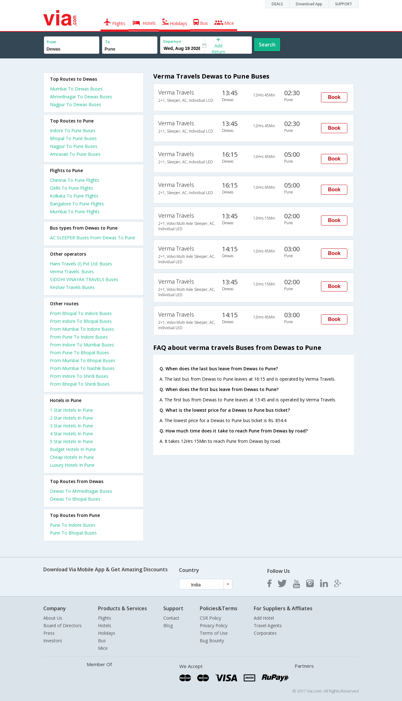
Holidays (106, 633)
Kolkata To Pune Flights (74, 196)
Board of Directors (62, 625)
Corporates (265, 633)
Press (49, 633)
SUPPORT (343, 4)
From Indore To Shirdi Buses (79, 376)
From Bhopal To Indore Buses (81, 313)
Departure (172, 41)
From (51, 42)
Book (334, 97)
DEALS (277, 4)
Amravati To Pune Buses (75, 154)
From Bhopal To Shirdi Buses (80, 384)
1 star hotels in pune (71, 410)
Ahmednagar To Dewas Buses (81, 97)
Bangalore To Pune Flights (77, 204)
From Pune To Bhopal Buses (79, 353)
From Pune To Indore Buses (79, 337)
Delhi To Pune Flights (71, 188)
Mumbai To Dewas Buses (76, 89)
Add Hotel (264, 618)
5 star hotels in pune (71, 441)
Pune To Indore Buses (72, 525)
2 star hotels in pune (71, 418)
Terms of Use (214, 633)
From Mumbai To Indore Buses (82, 329)
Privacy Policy (213, 625)
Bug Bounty (212, 641)
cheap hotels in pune (72, 457)
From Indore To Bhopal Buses (81, 321)
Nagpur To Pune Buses (73, 146)
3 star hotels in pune (71, 426)
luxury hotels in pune (72, 465)
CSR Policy (210, 618)
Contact (171, 618)
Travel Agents (268, 625)
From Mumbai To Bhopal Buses (82, 360)
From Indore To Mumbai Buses (82, 345)
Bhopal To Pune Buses (73, 138)
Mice (103, 648)
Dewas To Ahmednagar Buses (81, 491)
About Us (52, 618)
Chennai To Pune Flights (74, 180)
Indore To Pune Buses (72, 130)
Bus (102, 641)
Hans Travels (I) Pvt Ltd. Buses (81, 264)
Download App (309, 4)
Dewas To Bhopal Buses (75, 499)
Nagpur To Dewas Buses (75, 104)
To (107, 42)
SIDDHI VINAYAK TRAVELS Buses (84, 279)
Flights (104, 618)
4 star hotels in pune (71, 434)
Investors (52, 641)
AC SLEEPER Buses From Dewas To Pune (92, 238)
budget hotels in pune (73, 449)
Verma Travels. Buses (72, 271)
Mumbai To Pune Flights (75, 212)
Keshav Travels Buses (72, 287)
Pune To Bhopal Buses (73, 533)
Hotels (104, 625)
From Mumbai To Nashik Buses (82, 368)
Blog (168, 625)
